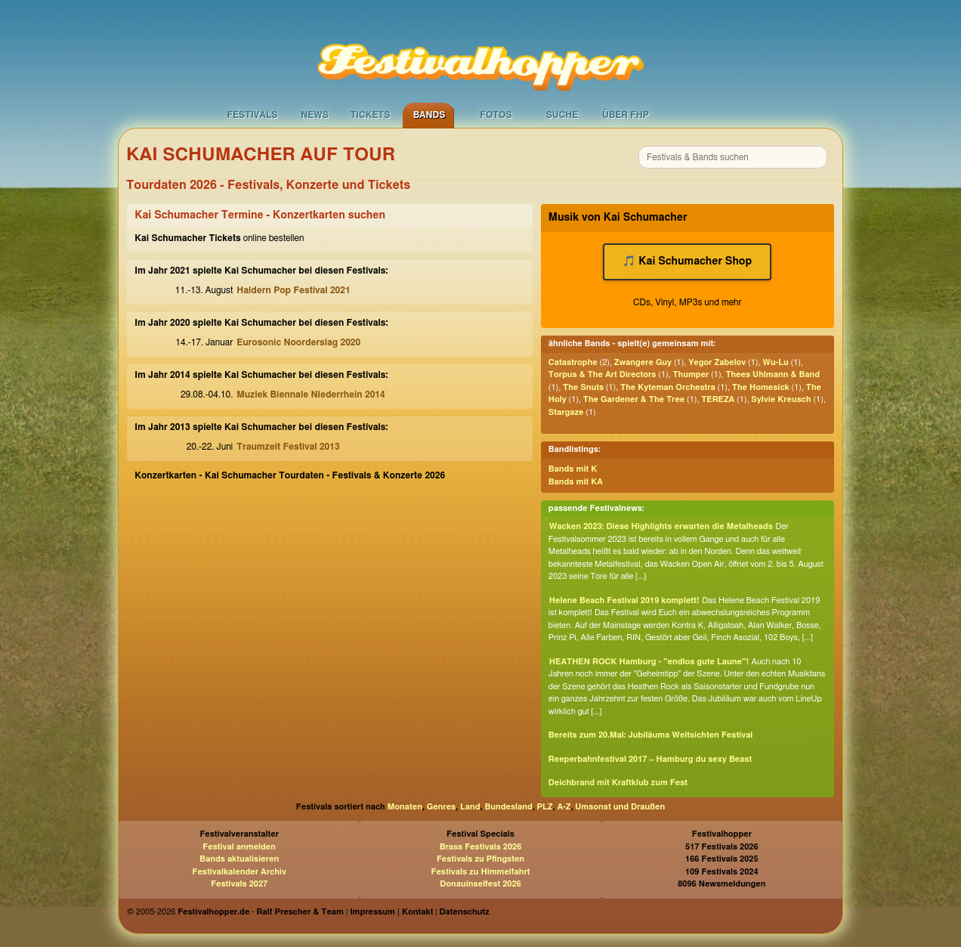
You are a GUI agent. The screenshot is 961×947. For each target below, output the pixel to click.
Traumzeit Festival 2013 (287, 446)
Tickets (371, 114)
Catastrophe (573, 362)
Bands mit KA (575, 482)
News (315, 114)
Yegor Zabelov (717, 362)
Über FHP (625, 114)
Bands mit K (572, 469)
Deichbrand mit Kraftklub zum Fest (618, 782)
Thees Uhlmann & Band (772, 374)
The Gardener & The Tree (633, 399)
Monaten (405, 807)
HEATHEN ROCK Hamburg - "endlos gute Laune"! (649, 662)
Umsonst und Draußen (620, 807)
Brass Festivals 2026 (481, 847)
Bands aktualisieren (239, 859)
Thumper (691, 374)
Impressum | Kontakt (391, 912)
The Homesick (761, 387)
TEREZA (717, 399)
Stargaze (566, 412)
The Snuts (583, 387)
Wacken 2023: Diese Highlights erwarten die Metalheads (661, 526)
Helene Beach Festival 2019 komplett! (624, 600)
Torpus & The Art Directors (602, 374)
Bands (429, 114)
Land (470, 807)
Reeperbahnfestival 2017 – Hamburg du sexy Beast (650, 759)
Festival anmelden (239, 847)
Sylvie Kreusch (781, 399)
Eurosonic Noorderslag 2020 (298, 342)
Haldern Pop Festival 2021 (293, 290)
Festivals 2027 (239, 884)
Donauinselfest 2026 (480, 884)
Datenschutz (465, 912)
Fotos (495, 114)
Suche (562, 114)
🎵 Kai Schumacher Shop (687, 261)
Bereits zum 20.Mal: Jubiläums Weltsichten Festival (650, 735)
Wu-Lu (775, 362)
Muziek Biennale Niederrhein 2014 (310, 394)
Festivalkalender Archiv (239, 872)
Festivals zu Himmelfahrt (480, 872)
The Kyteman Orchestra (667, 387)
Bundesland (508, 807)
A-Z (563, 807)
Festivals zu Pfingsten (480, 859)
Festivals (252, 114)
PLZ (545, 807)
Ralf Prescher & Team (300, 912)
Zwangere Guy (643, 362)
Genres (441, 807)
